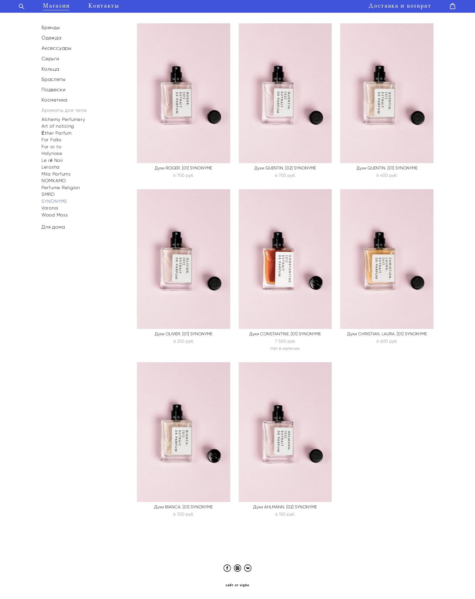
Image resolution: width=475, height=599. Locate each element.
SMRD (48, 193)
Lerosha (51, 166)
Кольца (50, 68)
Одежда (51, 37)
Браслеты (53, 79)
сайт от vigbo (237, 584)
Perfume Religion (61, 187)
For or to (51, 146)
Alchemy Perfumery (63, 119)
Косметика (55, 99)
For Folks (51, 139)
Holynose (52, 153)
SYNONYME (54, 200)
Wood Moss (55, 214)
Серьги (50, 58)
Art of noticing (58, 125)
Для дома (53, 226)
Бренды (51, 27)
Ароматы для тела (64, 110)
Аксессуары (56, 47)
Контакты (106, 5)
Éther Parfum (57, 132)
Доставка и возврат (397, 5)
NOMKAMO (54, 180)
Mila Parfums (56, 173)
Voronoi (50, 207)
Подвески (53, 89)
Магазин (59, 5)
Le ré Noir (52, 159)
